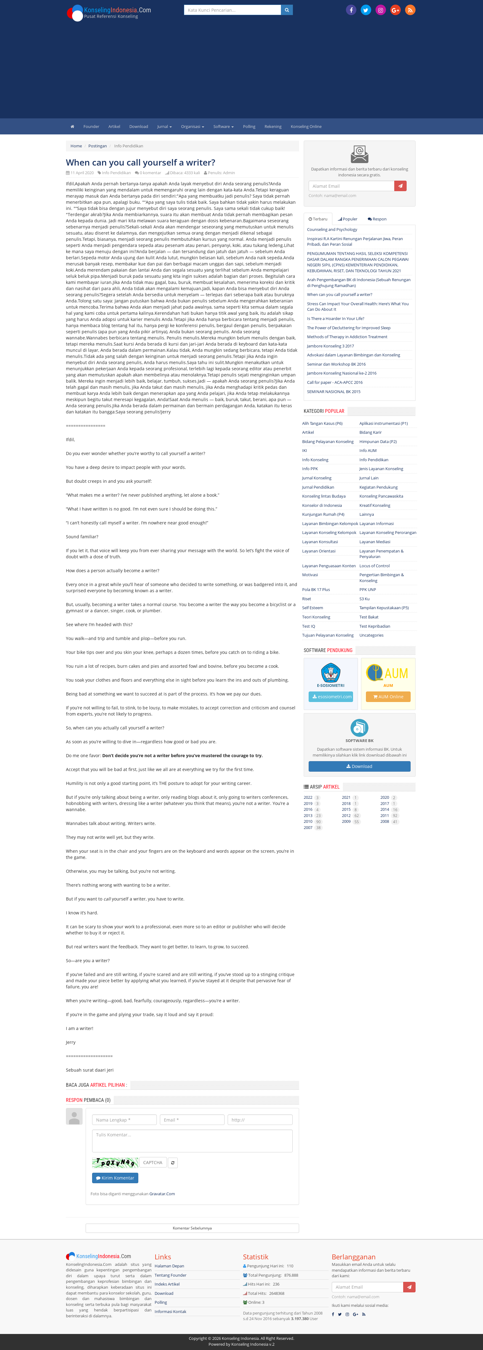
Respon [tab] (377, 219)
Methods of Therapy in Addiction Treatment (347, 336)
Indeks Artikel (167, 1284)
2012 (351, 815)
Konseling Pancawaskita (381, 496)
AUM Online (388, 697)
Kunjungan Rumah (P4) (323, 514)
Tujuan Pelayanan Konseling (328, 635)
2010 (313, 821)
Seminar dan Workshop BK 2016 (336, 364)
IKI (304, 450)
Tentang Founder (170, 1275)
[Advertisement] (241, 72)
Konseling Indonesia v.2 (252, 1344)
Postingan (97, 146)
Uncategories (371, 635)
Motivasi (310, 574)
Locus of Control (374, 565)
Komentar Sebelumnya (192, 1228)
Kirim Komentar (115, 1178)
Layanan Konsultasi (320, 541)
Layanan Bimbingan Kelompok (330, 523)
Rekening (273, 126)
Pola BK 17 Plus (316, 589)
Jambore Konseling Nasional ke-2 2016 (341, 373)
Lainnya (366, 514)
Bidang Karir (370, 432)
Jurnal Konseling (316, 478)
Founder (91, 126)
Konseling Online (306, 126)
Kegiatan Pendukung (378, 487)
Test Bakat (369, 617)
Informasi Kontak (170, 1311)
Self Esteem (312, 607)
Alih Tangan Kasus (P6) (322, 423)
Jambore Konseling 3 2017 (330, 346)
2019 (312, 803)
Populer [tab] (347, 219)
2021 (350, 797)
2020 (388, 797)
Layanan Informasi (376, 523)
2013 (313, 815)
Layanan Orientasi (318, 551)
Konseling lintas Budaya (324, 496)
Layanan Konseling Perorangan (387, 532)
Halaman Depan (169, 1266)
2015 (350, 809)
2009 (351, 821)
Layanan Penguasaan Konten (329, 565)
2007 (313, 827)
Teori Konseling (316, 617)
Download (138, 126)
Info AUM (368, 450)
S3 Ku (364, 598)
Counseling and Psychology (332, 229)
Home (76, 146)
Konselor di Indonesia (322, 505)
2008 (390, 821)
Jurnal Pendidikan (318, 487)
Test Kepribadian (374, 626)
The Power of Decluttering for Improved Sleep (349, 327)
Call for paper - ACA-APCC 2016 (335, 382)
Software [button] (223, 126)
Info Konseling (315, 459)
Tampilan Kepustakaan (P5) (384, 607)
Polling (249, 126)
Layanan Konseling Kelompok (329, 532)
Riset (306, 598)
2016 (312, 809)
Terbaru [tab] (318, 219)
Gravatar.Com (162, 1193)
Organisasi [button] (192, 126)
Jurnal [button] (164, 126)
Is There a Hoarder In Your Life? (335, 318)
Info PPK (310, 468)
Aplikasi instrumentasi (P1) (383, 423)
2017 (388, 803)
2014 (390, 809)
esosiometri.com (332, 697)
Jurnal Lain (369, 478)
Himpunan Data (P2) (378, 441)
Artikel (114, 126)
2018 (350, 803)
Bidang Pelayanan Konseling (328, 441)
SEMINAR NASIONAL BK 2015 (333, 391)
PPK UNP (367, 589)
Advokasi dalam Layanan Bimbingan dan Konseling (353, 355)
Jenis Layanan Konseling (381, 468)
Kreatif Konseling (374, 505)
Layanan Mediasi (374, 541)
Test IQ (308, 626)
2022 (312, 797)
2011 (390, 815)
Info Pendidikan (116, 172)
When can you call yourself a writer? (339, 294)
